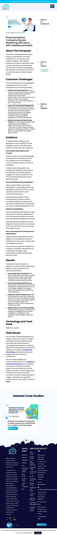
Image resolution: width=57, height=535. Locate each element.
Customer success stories (25, 469)
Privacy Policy (24, 479)
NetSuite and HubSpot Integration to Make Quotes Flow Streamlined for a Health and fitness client (21, 423)
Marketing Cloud (33, 479)
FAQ (23, 489)
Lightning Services (32, 499)
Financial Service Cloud (32, 508)
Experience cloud (33, 468)
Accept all (38, 533)
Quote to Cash (32, 494)
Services (24, 457)
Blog (23, 465)
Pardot (32, 476)
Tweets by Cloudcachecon (46, 70)
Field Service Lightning (32, 463)
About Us (24, 455)
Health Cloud (32, 484)
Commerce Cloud (33, 472)
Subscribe (41, 524)
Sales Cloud (31, 453)
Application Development (34, 503)
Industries (25, 460)
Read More (13, 428)
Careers (24, 463)
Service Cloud (32, 457)
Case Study (23, 475)
